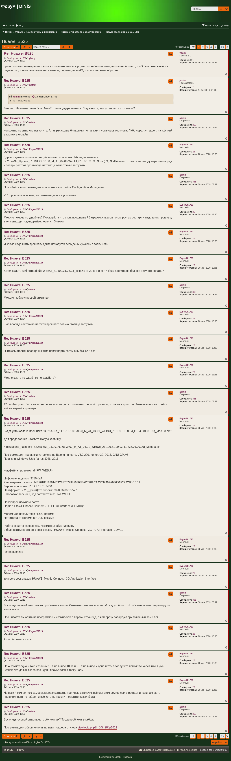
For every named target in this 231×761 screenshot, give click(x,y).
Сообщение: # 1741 (15, 122)
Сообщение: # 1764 (15, 711)
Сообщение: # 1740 (15, 85)
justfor (183, 80)
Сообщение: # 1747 (15, 236)
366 (194, 125)
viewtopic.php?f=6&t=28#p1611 (97, 727)
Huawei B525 (15, 41)
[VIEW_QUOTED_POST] (33, 97)
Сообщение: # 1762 (15, 658)
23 (222, 47)
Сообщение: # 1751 (15, 343)
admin (16, 96)
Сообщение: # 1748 (15, 263)
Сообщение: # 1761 (15, 631)
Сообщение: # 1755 (15, 423)
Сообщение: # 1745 (15, 179)
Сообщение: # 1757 (15, 570)
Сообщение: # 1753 (15, 369)
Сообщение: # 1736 (15, 58)
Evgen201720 (186, 144)
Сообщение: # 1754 (15, 396)
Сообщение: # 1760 (15, 597)
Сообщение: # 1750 (15, 316)
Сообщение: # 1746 (15, 209)
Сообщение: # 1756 (15, 544)
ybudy (183, 53)
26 (193, 151)
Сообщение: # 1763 (15, 684)
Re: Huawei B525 (18, 53)
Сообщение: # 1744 (15, 149)
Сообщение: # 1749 (15, 289)
